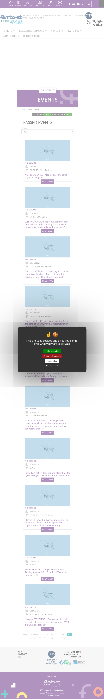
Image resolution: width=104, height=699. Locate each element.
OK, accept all (52, 351)
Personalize (52, 361)
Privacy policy (52, 365)
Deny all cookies (52, 356)
